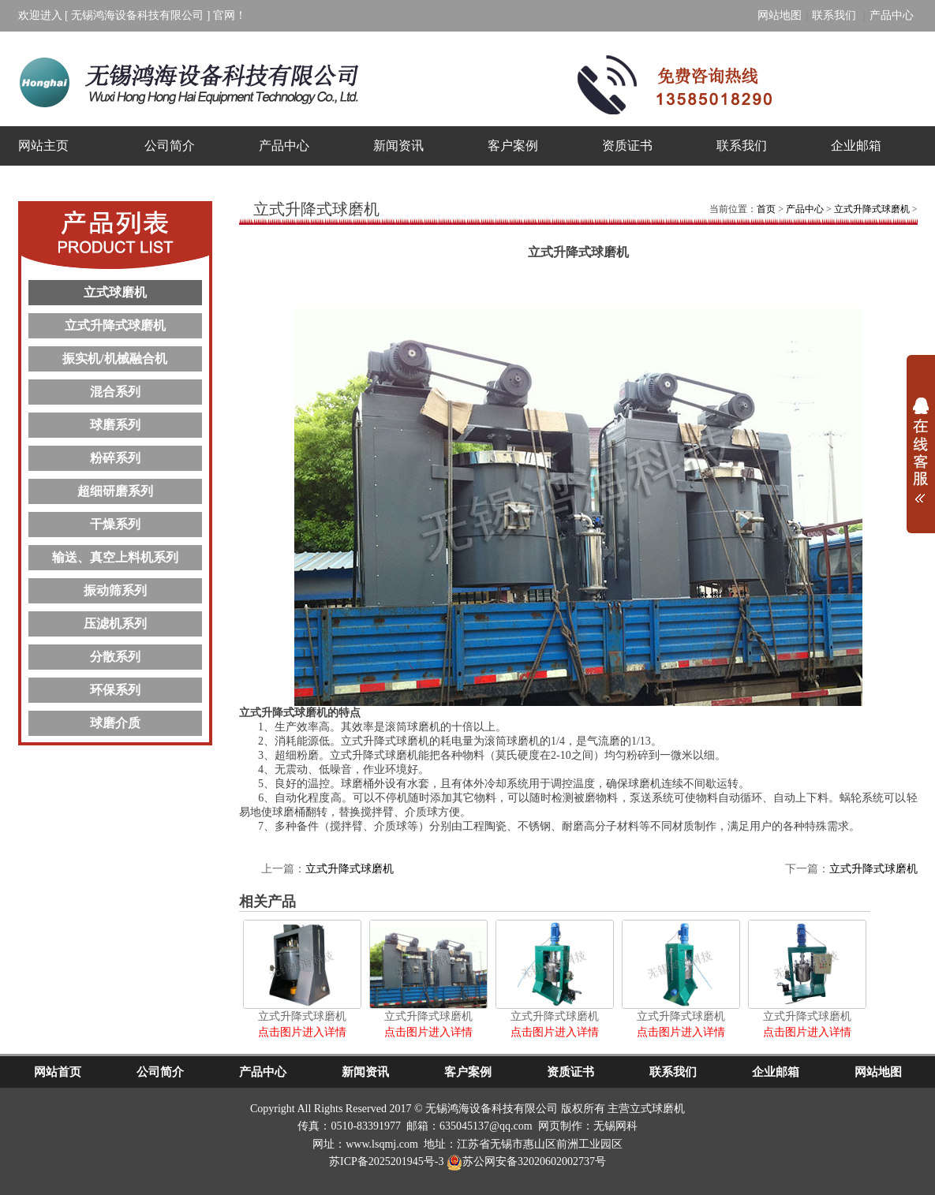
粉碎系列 (115, 458)
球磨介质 (115, 723)
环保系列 (115, 689)
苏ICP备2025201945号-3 (386, 1161)
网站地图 (779, 15)
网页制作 (560, 1126)
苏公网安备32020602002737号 (526, 1161)
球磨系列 (115, 424)
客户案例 (513, 145)
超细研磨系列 (115, 491)
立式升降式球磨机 (115, 325)
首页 (766, 209)
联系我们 (835, 15)
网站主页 (43, 145)
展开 (921, 444)
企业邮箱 (856, 145)
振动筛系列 (115, 590)
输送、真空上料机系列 (115, 557)
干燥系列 (115, 524)
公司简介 (169, 145)
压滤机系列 (115, 623)
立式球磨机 (115, 292)
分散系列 (115, 656)
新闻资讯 (398, 145)
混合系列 (115, 391)
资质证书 (627, 145)
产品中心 (892, 15)
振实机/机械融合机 (114, 358)
